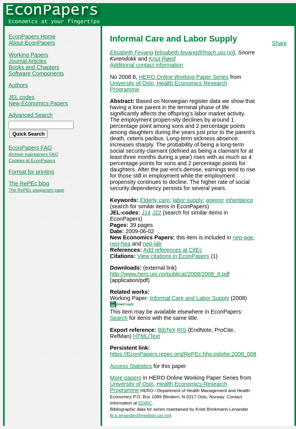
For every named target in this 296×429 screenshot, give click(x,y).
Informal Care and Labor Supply (189, 298)
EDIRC (145, 403)
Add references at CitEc (172, 250)
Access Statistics (131, 366)
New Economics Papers (38, 103)
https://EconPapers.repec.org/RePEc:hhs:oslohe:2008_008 (183, 354)
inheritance (239, 200)
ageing (214, 200)
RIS (181, 330)
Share (279, 43)
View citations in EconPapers (173, 256)
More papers (125, 378)
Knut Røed (162, 59)
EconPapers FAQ (30, 148)
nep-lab (152, 244)
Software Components (36, 73)
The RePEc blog (29, 183)
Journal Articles (28, 61)
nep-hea (120, 244)
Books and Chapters (34, 67)
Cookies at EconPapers (32, 160)
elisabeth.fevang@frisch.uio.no (195, 52)
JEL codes (22, 97)
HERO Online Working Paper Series (183, 77)
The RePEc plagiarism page (36, 190)
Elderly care (155, 200)
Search (119, 318)
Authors (18, 85)
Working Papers (28, 55)
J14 (146, 212)
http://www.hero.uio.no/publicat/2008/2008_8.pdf (170, 274)
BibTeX (167, 330)
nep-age (243, 237)
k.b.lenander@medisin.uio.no (140, 415)
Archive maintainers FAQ (33, 154)
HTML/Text (146, 336)
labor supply (188, 200)
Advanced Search (31, 115)
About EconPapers (32, 43)
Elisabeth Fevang (131, 52)
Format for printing (31, 172)
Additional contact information (146, 65)
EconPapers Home (32, 36)
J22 (156, 212)
